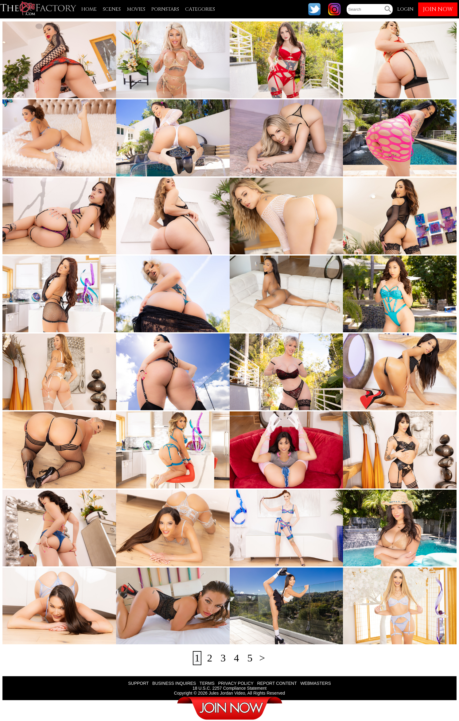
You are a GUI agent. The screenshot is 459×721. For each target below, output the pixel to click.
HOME (89, 9)
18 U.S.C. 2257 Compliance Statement (229, 688)
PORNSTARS (165, 9)
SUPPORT (138, 683)
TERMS (207, 683)
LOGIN (405, 9)
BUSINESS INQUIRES (174, 683)
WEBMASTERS (315, 683)
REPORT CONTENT (277, 683)
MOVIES (136, 9)
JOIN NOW (438, 9)
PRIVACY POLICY (236, 683)
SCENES (112, 9)
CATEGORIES (200, 9)
